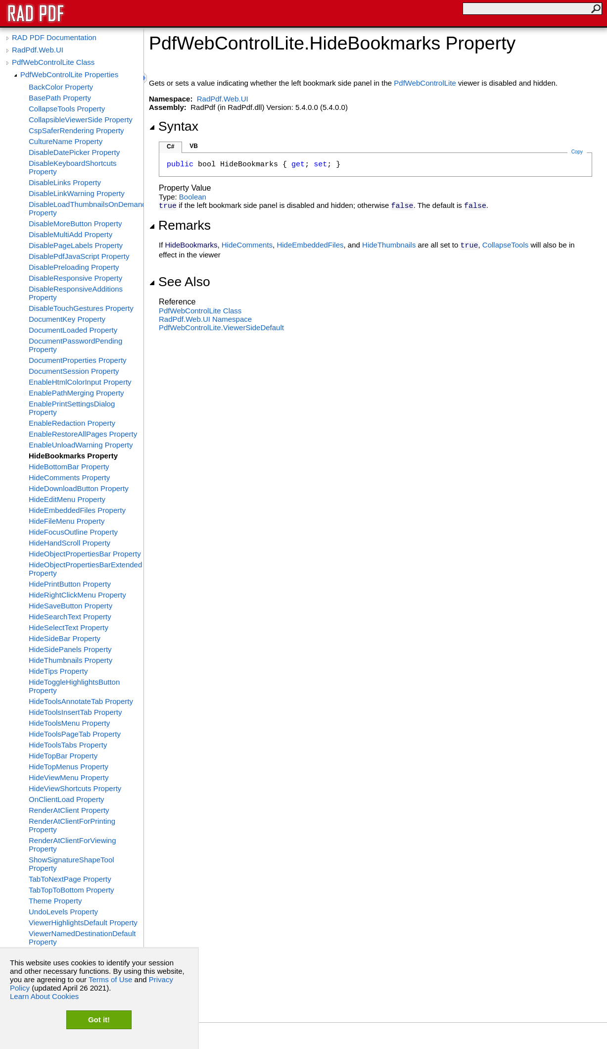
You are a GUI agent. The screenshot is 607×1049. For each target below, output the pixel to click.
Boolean (192, 197)
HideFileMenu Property (66, 521)
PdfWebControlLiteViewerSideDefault (221, 327)
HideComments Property (69, 477)
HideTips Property (58, 671)
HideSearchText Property (70, 616)
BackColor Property (61, 87)
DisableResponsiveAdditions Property (76, 293)
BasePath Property (60, 98)
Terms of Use (110, 979)
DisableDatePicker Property (74, 152)
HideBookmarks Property (73, 455)
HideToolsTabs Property (68, 745)
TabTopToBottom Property (71, 890)
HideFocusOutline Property (73, 532)
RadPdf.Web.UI (37, 50)
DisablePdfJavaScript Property (79, 256)
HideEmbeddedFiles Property (77, 510)
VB (193, 146)
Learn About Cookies (44, 996)
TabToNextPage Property (70, 879)
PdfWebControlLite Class (53, 62)
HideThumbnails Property (70, 660)
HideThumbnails (389, 245)
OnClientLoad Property (66, 799)
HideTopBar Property (63, 755)
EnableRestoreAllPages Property (83, 434)
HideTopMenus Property (68, 766)
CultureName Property (65, 141)
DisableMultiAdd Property (70, 234)
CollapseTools (505, 245)
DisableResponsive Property (75, 278)
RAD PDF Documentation (54, 37)
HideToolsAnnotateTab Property (81, 701)
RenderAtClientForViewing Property (72, 844)
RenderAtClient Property (69, 810)
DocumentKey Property (67, 319)
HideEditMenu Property (67, 499)
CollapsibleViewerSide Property (81, 119)
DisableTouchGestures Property (81, 308)
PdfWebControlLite (425, 83)
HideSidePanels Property (70, 649)
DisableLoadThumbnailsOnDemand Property (86, 208)
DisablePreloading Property (74, 267)
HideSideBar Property (64, 638)
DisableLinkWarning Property (77, 193)
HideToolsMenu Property (69, 723)
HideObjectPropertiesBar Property (85, 553)
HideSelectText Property (68, 627)
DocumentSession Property (74, 371)
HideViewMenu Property (68, 777)
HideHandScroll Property (69, 543)
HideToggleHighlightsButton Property (74, 686)
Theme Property (55, 901)
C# (170, 146)
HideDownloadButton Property (79, 488)
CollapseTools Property (67, 108)
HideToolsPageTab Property (75, 734)
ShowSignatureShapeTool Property (71, 863)
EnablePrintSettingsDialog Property (72, 408)
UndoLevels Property (63, 911)
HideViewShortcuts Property (75, 788)
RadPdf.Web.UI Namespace (205, 319)
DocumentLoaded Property (73, 330)
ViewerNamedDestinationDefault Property (82, 937)
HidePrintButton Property (70, 584)
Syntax (173, 126)
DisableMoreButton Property (75, 223)
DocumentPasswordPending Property (75, 345)
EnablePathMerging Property (76, 393)
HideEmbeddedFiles (310, 245)
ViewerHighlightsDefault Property (83, 922)
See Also (179, 281)
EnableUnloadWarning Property (81, 445)
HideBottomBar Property (69, 466)
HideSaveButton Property (70, 605)
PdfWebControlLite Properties (69, 74)
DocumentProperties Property (78, 360)
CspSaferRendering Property (76, 130)
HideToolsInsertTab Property (75, 712)
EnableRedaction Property (72, 423)
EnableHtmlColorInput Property (80, 382)
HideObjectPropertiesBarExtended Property (85, 568)
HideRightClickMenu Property (77, 595)
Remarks (180, 225)
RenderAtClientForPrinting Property (72, 825)
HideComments (247, 245)
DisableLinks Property (65, 182)
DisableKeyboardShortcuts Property (73, 167)
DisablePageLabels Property (76, 245)
